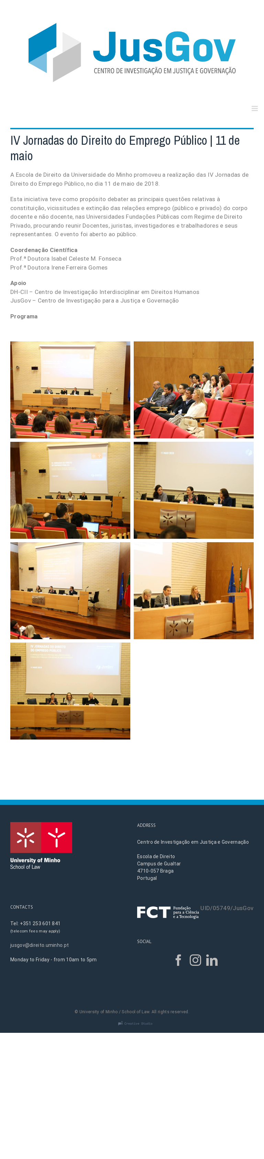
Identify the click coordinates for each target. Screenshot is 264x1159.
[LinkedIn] (212, 960)
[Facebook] (178, 960)
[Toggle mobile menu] (255, 108)
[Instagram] (195, 960)
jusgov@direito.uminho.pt (39, 945)
